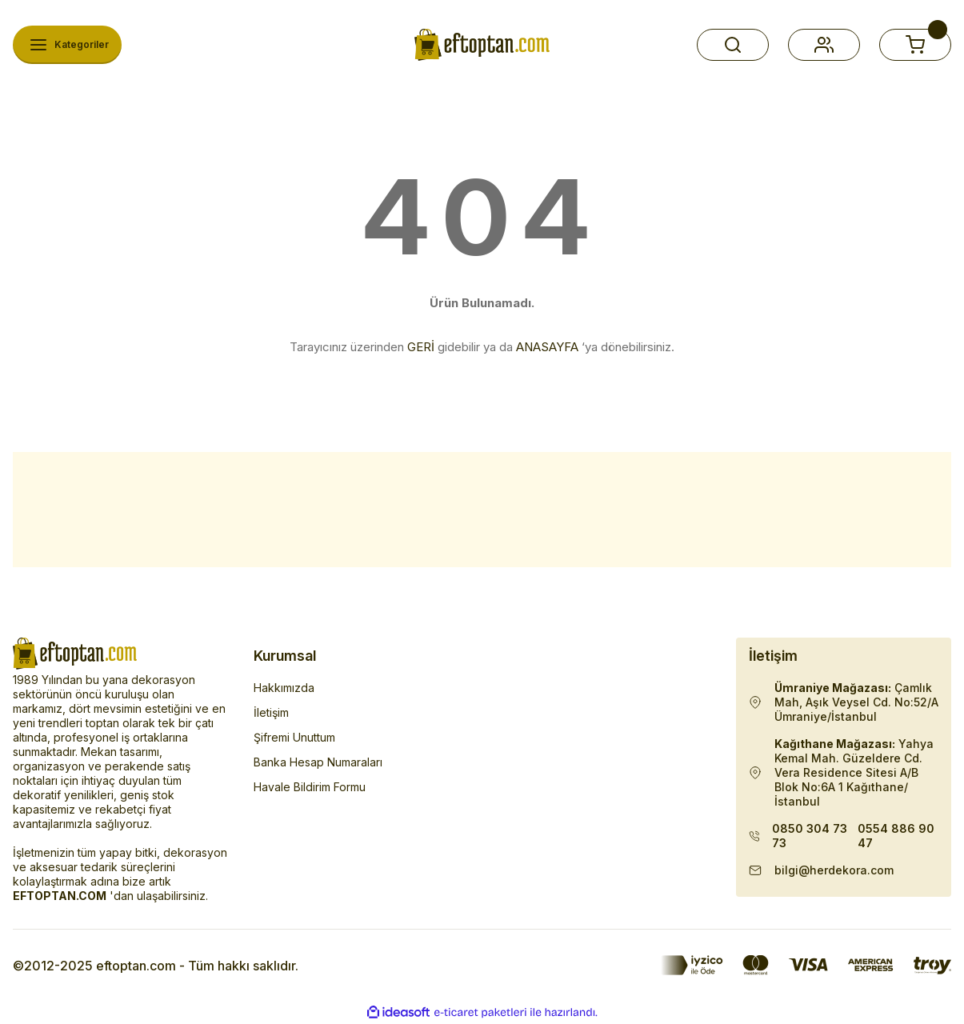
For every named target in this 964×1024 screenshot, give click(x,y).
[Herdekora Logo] (482, 45)
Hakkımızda (284, 687)
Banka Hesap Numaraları (318, 762)
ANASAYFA (547, 346)
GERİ (420, 346)
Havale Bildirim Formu (310, 787)
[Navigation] (67, 45)
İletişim (271, 712)
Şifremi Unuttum (294, 737)
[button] (733, 45)
